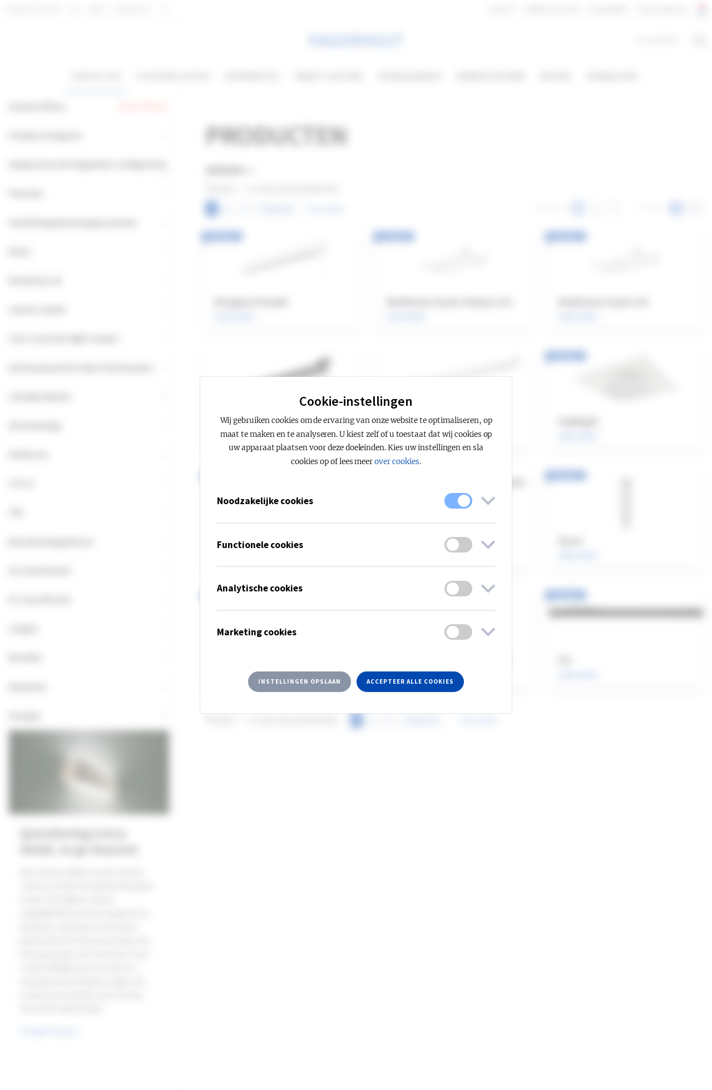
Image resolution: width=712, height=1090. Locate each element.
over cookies (396, 461)
